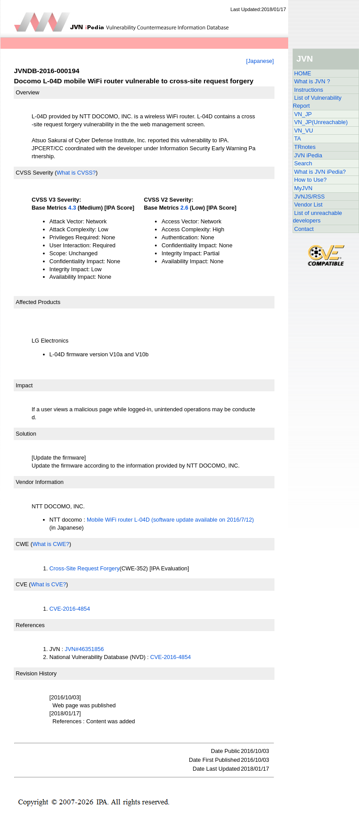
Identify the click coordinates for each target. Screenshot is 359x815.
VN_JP (303, 114)
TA (297, 138)
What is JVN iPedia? (320, 171)
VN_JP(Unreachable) (321, 122)
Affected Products (38, 302)
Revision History (36, 673)
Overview (27, 92)
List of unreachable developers (317, 217)
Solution (26, 433)
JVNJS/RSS (309, 196)
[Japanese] (260, 61)
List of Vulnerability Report (317, 101)
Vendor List (308, 204)
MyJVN (303, 188)
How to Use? (310, 179)
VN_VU (303, 130)
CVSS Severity (35, 172)
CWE (22, 544)
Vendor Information (40, 482)
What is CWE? (50, 544)
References (30, 625)
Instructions (308, 89)
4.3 (72, 207)
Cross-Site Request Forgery (85, 568)
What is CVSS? (76, 172)
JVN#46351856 (84, 649)
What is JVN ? (312, 81)
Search (303, 163)
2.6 (185, 207)
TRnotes (305, 147)
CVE (21, 584)
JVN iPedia (308, 155)
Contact (304, 229)
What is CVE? (48, 584)
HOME (302, 73)
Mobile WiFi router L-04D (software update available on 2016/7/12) (170, 519)
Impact (24, 385)
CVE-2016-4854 (70, 608)
